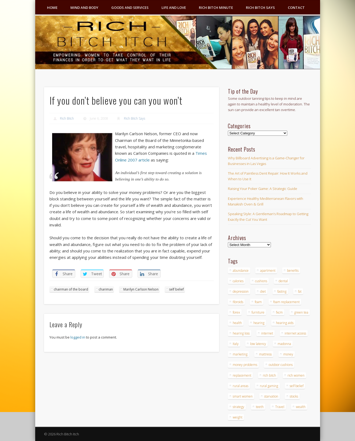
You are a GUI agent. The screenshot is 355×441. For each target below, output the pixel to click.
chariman (106, 289)
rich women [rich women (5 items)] (296, 375)
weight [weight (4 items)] (237, 417)
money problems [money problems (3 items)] (245, 364)
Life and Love (174, 7)
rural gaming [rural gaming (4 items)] (269, 386)
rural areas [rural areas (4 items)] (240, 386)
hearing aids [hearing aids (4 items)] (284, 323)
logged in (77, 337)
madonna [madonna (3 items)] (284, 343)
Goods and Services (130, 7)
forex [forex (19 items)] (236, 312)
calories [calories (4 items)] (238, 281)
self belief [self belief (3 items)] (296, 386)
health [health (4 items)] (237, 323)
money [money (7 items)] (288, 354)
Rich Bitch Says (260, 7)
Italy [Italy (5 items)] (236, 343)
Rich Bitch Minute (216, 7)
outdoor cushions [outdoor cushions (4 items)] (281, 364)
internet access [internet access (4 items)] (295, 333)
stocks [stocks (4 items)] (294, 396)
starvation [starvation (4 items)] (271, 396)
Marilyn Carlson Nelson (141, 289)
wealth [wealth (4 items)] (301, 407)
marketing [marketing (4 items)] (240, 354)
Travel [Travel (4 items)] (279, 407)
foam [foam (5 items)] (258, 302)
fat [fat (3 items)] (300, 291)
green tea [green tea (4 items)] (301, 312)
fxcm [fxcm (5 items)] (279, 312)
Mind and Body (84, 7)
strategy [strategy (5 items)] (238, 407)
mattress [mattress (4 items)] (265, 354)
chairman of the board (71, 289)
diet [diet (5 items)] (263, 291)
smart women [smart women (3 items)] (243, 396)
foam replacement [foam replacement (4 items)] (286, 302)
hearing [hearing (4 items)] (258, 323)
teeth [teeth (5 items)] (260, 407)
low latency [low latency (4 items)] (258, 343)
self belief (176, 289)
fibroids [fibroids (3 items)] (238, 302)
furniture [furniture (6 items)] (258, 312)
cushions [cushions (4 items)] (261, 281)
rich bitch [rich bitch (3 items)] (269, 375)
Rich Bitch (67, 118)
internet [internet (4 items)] (267, 333)
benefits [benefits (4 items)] (293, 270)
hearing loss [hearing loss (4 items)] (241, 333)
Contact (296, 7)
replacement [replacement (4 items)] (242, 375)
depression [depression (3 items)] (241, 291)
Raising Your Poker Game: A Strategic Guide (262, 188)
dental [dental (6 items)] (283, 281)
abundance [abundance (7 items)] (241, 270)
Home (52, 7)
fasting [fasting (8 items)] (281, 291)
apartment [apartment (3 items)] (267, 270)
